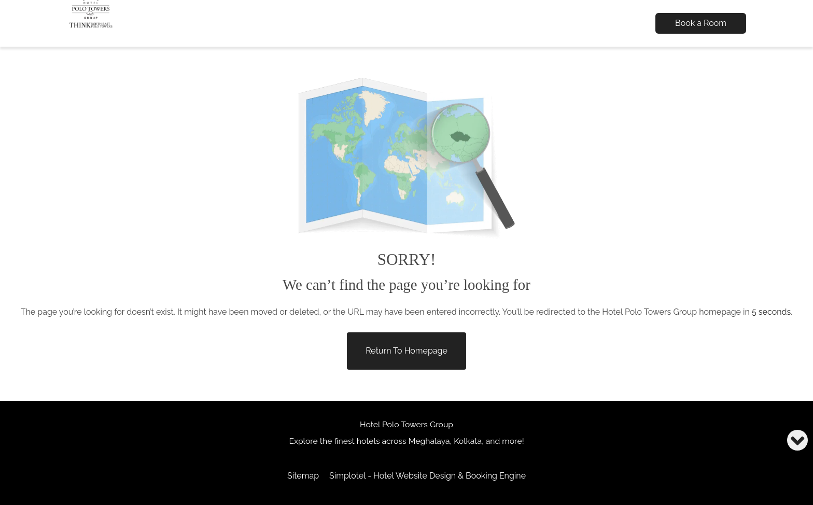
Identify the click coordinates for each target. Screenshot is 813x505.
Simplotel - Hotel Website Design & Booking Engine (427, 476)
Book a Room (700, 23)
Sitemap (303, 476)
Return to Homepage (406, 351)
